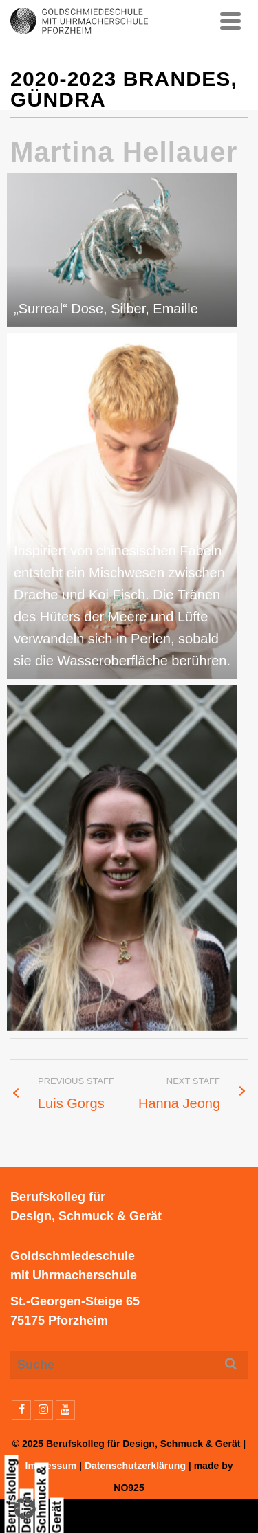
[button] (25, 1508)
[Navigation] (230, 20)
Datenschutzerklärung (135, 1465)
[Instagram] (43, 1410)
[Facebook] (21, 1410)
